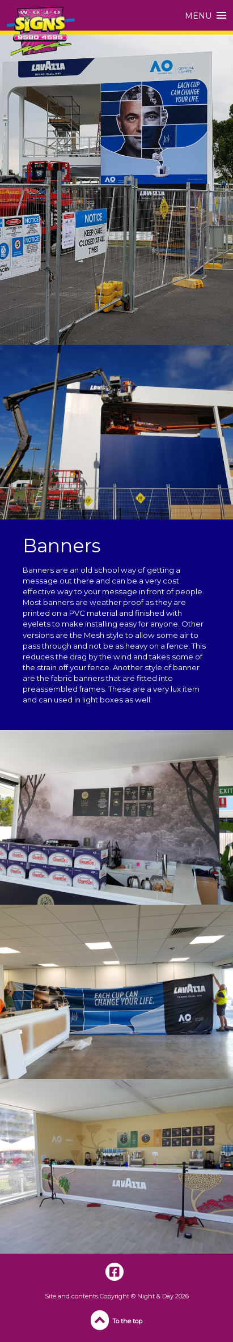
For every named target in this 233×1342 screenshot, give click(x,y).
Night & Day (155, 1296)
